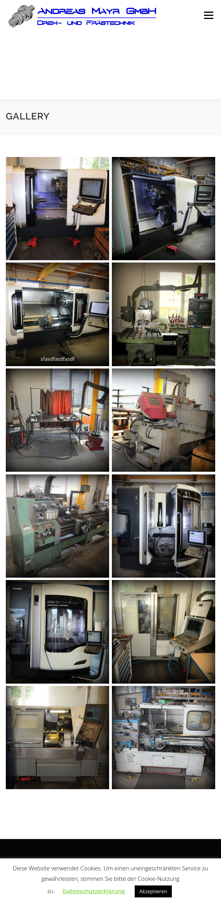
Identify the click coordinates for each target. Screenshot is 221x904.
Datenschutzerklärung (94, 891)
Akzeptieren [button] (153, 891)
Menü (208, 15)
